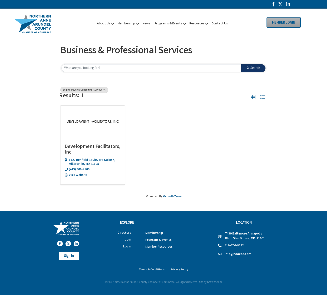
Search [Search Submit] (253, 68)
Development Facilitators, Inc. (93, 149)
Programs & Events (168, 23)
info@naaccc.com (238, 254)
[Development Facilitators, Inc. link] (92, 122)
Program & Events (158, 240)
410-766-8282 (234, 245)
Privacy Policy (179, 270)
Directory (124, 233)
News (146, 23)
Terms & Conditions (152, 270)
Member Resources (158, 247)
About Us (103, 23)
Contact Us (219, 23)
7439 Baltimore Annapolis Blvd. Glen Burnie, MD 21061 (245, 236)
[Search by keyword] (151, 68)
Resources (196, 23)
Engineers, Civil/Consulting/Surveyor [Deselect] (84, 90)
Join (128, 239)
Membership (126, 23)
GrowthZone (172, 196)
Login (127, 246)
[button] (253, 97)
